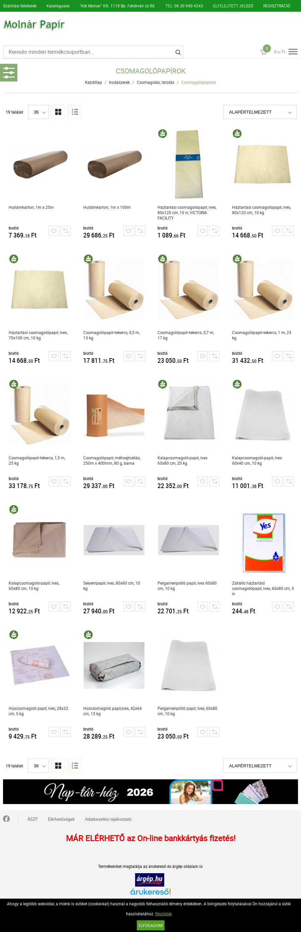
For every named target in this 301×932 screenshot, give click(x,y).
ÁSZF (32, 819)
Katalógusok (58, 5)
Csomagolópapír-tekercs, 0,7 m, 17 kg (186, 335)
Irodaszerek (119, 82)
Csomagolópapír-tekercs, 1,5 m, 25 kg (37, 460)
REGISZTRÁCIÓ (276, 5)
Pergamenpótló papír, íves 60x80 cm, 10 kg (187, 585)
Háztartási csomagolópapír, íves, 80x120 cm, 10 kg (261, 209)
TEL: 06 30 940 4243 (184, 5)
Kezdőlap (93, 82)
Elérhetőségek (61, 819)
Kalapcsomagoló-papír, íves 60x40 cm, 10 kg (257, 460)
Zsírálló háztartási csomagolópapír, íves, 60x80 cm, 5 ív (263, 588)
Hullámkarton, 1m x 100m (107, 207)
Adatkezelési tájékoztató (108, 819)
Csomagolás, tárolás (155, 82)
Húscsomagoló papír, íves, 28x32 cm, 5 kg (38, 711)
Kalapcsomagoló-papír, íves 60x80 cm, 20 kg (182, 460)
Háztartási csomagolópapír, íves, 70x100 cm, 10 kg (38, 335)
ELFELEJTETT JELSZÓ (233, 5)
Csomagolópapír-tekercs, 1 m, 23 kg (261, 335)
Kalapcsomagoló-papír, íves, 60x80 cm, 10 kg (34, 585)
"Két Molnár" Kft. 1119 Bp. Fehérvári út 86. (118, 5)
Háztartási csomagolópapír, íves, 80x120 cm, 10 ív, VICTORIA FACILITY (187, 212)
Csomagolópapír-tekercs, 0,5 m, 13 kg (111, 335)
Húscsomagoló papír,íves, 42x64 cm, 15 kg (112, 711)
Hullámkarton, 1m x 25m (31, 207)
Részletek (163, 913)
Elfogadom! (150, 925)
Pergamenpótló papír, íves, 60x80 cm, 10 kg (187, 711)
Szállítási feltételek (19, 5)
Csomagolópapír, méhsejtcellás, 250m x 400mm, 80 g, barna (111, 460)
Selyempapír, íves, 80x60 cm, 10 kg (111, 585)
